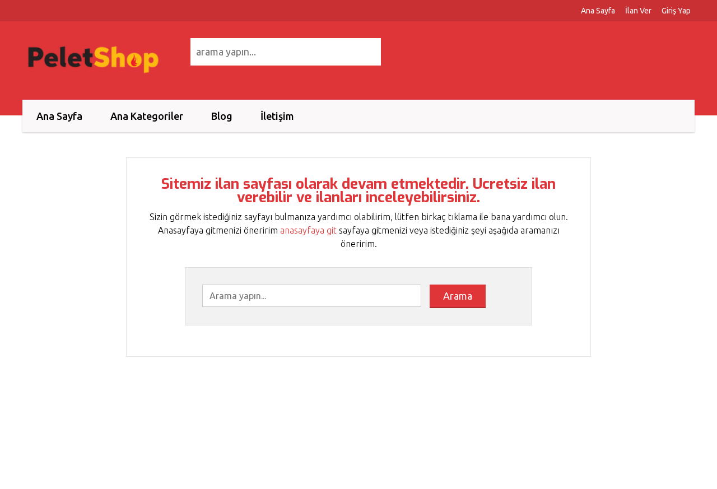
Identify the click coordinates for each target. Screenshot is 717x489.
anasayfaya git (308, 230)
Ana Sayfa (598, 10)
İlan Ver (638, 10)
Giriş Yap (676, 10)
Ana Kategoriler (146, 116)
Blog (221, 116)
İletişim (277, 116)
